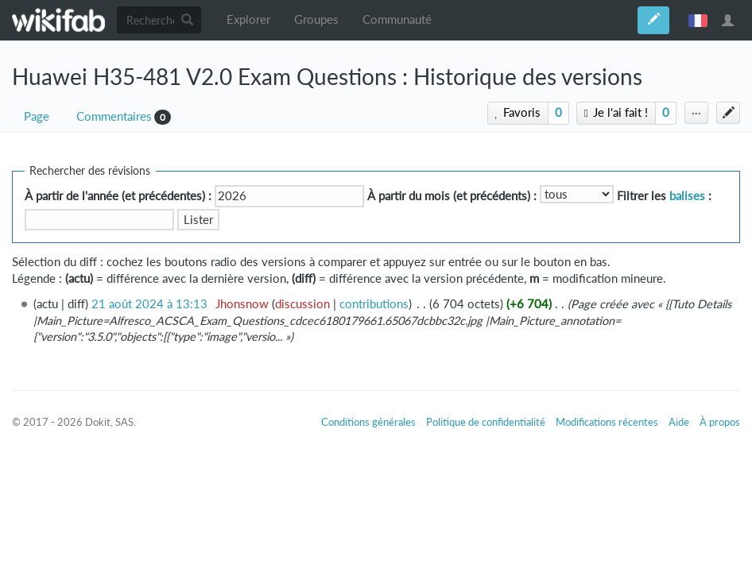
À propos (720, 421)
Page (36, 116)
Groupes (316, 19)
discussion (302, 304)
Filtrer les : (664, 196)
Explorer (248, 19)
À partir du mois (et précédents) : (452, 196)
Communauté (397, 19)
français (698, 20)
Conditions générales (368, 421)
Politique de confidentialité (485, 421)
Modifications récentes (607, 421)
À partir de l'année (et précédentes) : (118, 196)
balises (687, 196)
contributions (374, 304)
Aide (679, 421)
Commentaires (114, 116)
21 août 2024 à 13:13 (149, 304)
